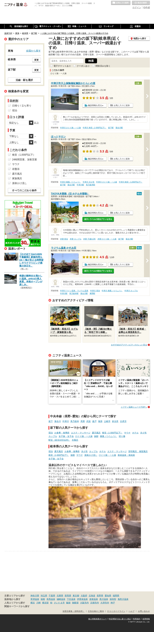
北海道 (92, 595)
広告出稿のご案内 (96, 611)
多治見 (115, 421)
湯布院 (113, 599)
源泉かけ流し (90, 455)
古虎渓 (123, 421)
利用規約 (136, 619)
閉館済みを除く (103, 66)
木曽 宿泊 (64, 239)
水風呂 (75, 440)
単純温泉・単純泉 (126, 455)
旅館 (96, 436)
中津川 (65, 421)
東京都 (76, 595)
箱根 (43, 599)
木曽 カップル (75, 239)
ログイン (136, 7)
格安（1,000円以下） (112, 432)
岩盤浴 (16, 169)
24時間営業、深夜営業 (24, 159)
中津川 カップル (131, 291)
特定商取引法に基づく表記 (120, 619)
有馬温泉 (51, 599)
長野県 (100, 595)
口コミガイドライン (116, 611)
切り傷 (122, 436)
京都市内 (94, 602)
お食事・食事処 (61, 432)
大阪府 (84, 595)
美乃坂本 (74, 421)
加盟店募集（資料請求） (74, 611)
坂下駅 (111, 128)
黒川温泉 (103, 599)
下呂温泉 (71, 599)
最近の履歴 (141, 3)
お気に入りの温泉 (120, 3)
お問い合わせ (144, 611)
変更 (36, 60)
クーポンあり (83, 66)
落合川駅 (119, 128)
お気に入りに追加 (122, 105)
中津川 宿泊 (95, 291)
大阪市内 (84, 602)
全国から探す (33, 50)
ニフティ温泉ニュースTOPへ (134, 407)
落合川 (57, 421)
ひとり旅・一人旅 (84, 436)
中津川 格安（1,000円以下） (94, 128)
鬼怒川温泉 (123, 599)
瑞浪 (100, 421)
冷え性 (143, 432)
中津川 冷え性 (88, 182)
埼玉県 (44, 595)
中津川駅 (80, 185)
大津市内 (104, 602)
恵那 (83, 421)
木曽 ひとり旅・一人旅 (106, 239)
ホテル (135, 432)
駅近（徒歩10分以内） (59, 440)
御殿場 (75, 602)
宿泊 (51, 432)
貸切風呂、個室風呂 (138, 451)
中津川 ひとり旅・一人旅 (70, 128)
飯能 (68, 602)
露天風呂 (96, 432)
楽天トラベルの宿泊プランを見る (98, 219)
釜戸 (94, 421)
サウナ (127, 432)
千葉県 (52, 595)
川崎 (38, 602)
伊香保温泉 (82, 599)
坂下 (51, 421)
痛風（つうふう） (108, 436)
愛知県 (108, 595)
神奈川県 (34, 595)
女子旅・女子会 (66, 436)
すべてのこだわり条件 (24, 190)
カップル (53, 436)
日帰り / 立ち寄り (21, 105)
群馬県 (68, 595)
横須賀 (45, 602)
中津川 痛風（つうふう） (70, 182)
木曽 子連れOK (89, 239)
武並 (88, 421)
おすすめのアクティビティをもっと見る (129, 345)
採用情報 (146, 619)
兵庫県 (60, 595)
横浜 (32, 602)
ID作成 (146, 7)
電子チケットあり (62, 66)
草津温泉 (34, 599)
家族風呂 (17, 178)
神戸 (113, 602)
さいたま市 (59, 602)
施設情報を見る (95, 105)
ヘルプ (131, 611)
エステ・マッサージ (80, 432)
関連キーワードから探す (17, 606)
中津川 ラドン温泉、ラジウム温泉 (74, 291)
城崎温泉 (61, 599)
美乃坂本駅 (90, 185)
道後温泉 (93, 599)
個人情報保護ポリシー (97, 619)
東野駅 (92, 293)
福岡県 (116, 595)
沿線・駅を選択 (24, 80)
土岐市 (107, 421)
